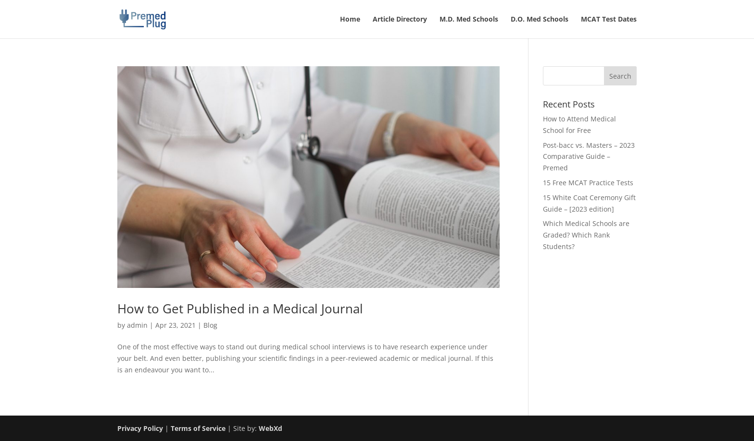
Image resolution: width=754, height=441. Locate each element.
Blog (210, 325)
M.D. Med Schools (469, 20)
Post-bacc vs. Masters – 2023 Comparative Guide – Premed (589, 157)
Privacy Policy (140, 428)
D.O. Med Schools (539, 20)
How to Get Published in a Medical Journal (240, 308)
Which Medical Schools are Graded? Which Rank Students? (586, 235)
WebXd (270, 428)
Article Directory (400, 20)
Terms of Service (198, 428)
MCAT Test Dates (609, 20)
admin (137, 325)
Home (350, 20)
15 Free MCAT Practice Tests (588, 182)
